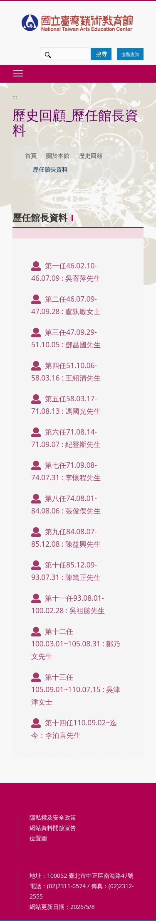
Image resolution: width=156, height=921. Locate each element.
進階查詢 (130, 54)
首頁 (31, 156)
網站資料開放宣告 (53, 828)
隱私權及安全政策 (53, 817)
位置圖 (38, 838)
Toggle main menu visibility (18, 71)
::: (14, 97)
